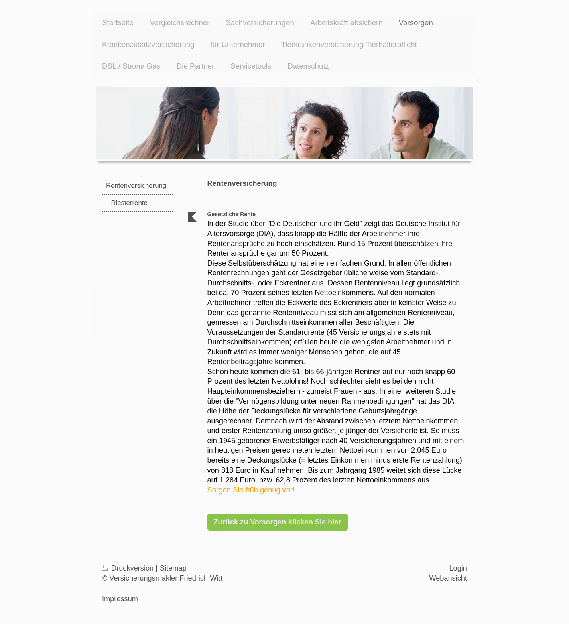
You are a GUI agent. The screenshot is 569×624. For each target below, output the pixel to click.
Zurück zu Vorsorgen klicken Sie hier (277, 522)
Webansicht (448, 578)
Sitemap (173, 568)
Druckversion (129, 568)
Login (458, 568)
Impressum (120, 599)
